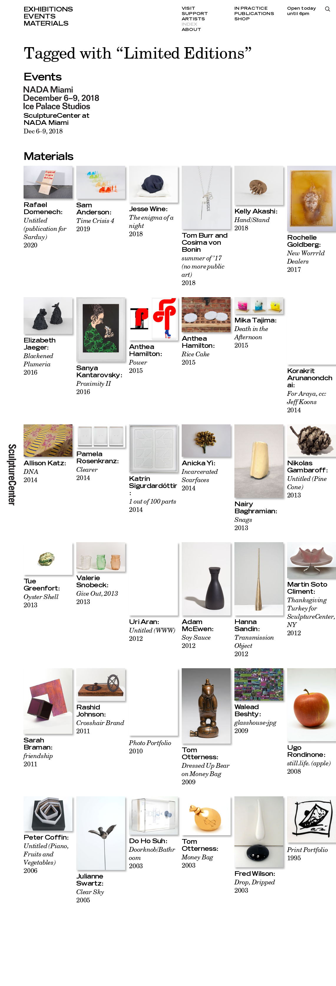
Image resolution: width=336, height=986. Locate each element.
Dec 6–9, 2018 (43, 131)
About (191, 30)
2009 (206, 773)
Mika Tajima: (255, 320)
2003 (197, 861)
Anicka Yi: (198, 463)
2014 (307, 401)
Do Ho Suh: (148, 841)
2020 (45, 232)
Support (195, 14)
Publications (254, 14)
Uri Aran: (144, 622)
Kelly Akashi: (255, 211)
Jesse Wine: (148, 209)
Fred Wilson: (254, 874)
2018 (203, 270)
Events (39, 16)
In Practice (251, 8)
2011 (38, 759)
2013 (243, 523)
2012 (152, 634)
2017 (306, 261)
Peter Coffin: (46, 837)
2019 (95, 224)
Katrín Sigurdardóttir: (153, 486)
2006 (46, 858)
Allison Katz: (45, 463)
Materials (46, 23)
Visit (188, 8)
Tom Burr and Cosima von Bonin (205, 242)
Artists (193, 19)
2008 (309, 767)
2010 (150, 746)
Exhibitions (48, 9)
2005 (90, 895)
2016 (38, 363)
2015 (138, 366)
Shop (242, 19)
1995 (307, 853)
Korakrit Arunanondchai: (309, 378)
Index (189, 24)
